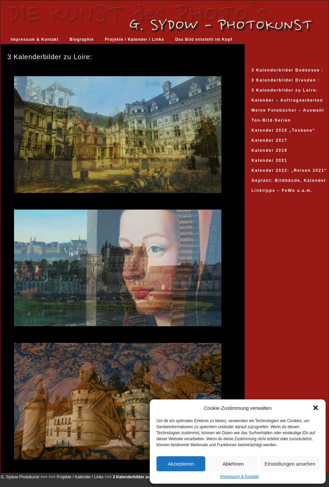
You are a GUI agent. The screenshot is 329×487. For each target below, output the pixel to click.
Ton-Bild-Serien (271, 120)
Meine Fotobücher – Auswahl (287, 110)
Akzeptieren (181, 464)
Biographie (82, 39)
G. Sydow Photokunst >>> (24, 477)
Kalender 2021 (269, 160)
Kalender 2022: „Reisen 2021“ (289, 170)
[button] (315, 407)
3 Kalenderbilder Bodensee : (287, 70)
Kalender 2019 (269, 150)
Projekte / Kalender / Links (134, 39)
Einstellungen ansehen (289, 464)
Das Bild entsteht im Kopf (203, 39)
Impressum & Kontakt (239, 477)
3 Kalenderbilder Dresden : (285, 80)
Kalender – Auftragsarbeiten (287, 100)
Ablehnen (232, 464)
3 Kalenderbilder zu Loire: (284, 90)
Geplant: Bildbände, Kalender (288, 180)
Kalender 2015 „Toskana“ (283, 130)
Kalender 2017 (269, 140)
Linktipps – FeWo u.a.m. (282, 190)
